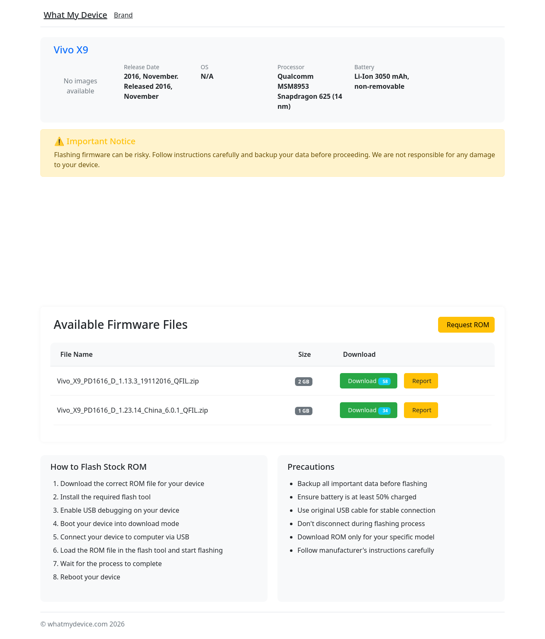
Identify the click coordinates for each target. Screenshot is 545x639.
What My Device (75, 14)
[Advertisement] (272, 241)
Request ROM (468, 324)
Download (369, 381)
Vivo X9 (71, 49)
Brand (123, 15)
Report (421, 381)
